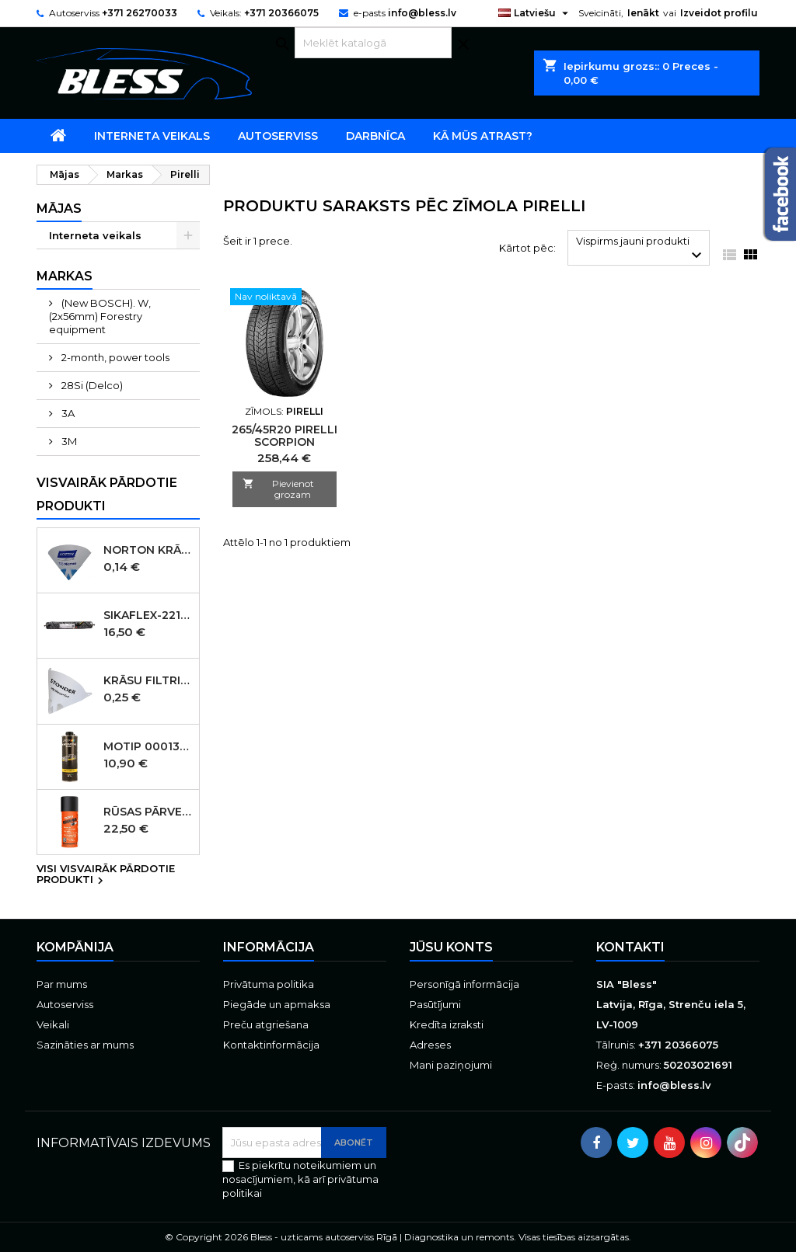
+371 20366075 (281, 13)
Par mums (62, 984)
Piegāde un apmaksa (276, 1004)
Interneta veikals (152, 136)
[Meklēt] (373, 42)
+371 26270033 (139, 13)
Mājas (59, 208)
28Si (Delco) (91, 385)
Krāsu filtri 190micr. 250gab (148, 680)
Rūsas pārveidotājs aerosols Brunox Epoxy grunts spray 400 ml (148, 811)
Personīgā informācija (464, 984)
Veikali (53, 1024)
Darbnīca (375, 136)
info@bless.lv (422, 13)
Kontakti (630, 947)
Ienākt (643, 13)
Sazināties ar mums (85, 1044)
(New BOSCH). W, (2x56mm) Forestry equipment (100, 316)
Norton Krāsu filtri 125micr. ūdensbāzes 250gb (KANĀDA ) (148, 550)
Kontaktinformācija (271, 1044)
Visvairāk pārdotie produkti (107, 494)
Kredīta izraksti (447, 1024)
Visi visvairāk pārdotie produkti (106, 875)
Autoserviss (278, 136)
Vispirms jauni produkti (641, 250)
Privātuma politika (268, 984)
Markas (65, 276)
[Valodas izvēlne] (535, 13)
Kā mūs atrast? (482, 136)
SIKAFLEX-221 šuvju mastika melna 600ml (148, 615)
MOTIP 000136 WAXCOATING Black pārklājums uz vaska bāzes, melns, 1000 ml (148, 746)
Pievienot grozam (278, 489)
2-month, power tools (114, 357)
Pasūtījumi (435, 1004)
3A (67, 413)
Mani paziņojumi (451, 1065)
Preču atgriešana (266, 1024)
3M (68, 441)
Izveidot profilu (719, 13)
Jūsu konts (451, 947)
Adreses (430, 1044)
